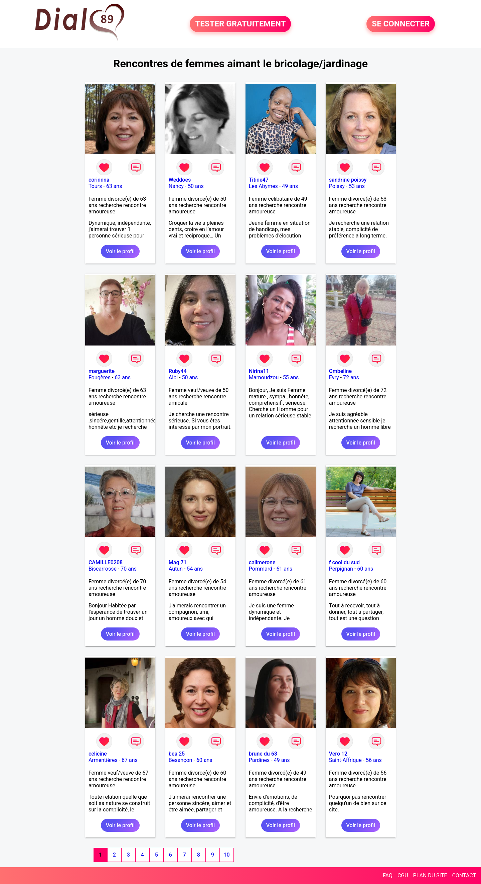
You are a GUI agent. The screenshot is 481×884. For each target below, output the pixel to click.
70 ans (129, 569)
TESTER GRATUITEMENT (240, 24)
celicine (98, 754)
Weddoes (180, 180)
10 (226, 855)
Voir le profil (120, 251)
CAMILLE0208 (106, 562)
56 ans (374, 760)
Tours (95, 186)
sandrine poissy (347, 180)
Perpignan (341, 569)
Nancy (176, 186)
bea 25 (177, 754)
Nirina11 (259, 371)
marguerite (102, 371)
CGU (402, 875)
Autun (176, 569)
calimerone (262, 562)
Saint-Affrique (345, 760)
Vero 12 (338, 754)
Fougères (100, 377)
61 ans (284, 569)
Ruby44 (178, 371)
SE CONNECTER (401, 24)
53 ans (357, 186)
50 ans (196, 186)
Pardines (259, 760)
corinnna (99, 180)
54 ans (195, 569)
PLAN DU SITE (430, 875)
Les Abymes (263, 186)
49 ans (290, 186)
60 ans (365, 569)
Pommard (260, 569)
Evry (334, 377)
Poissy (337, 186)
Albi (173, 377)
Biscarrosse (103, 569)
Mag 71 (178, 562)
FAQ (387, 875)
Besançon (180, 760)
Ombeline (340, 371)
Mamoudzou (264, 377)
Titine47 (259, 180)
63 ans (114, 186)
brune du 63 (263, 754)
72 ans (351, 377)
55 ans (291, 377)
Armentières (103, 760)
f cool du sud (344, 562)
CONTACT (464, 875)
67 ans (130, 760)
